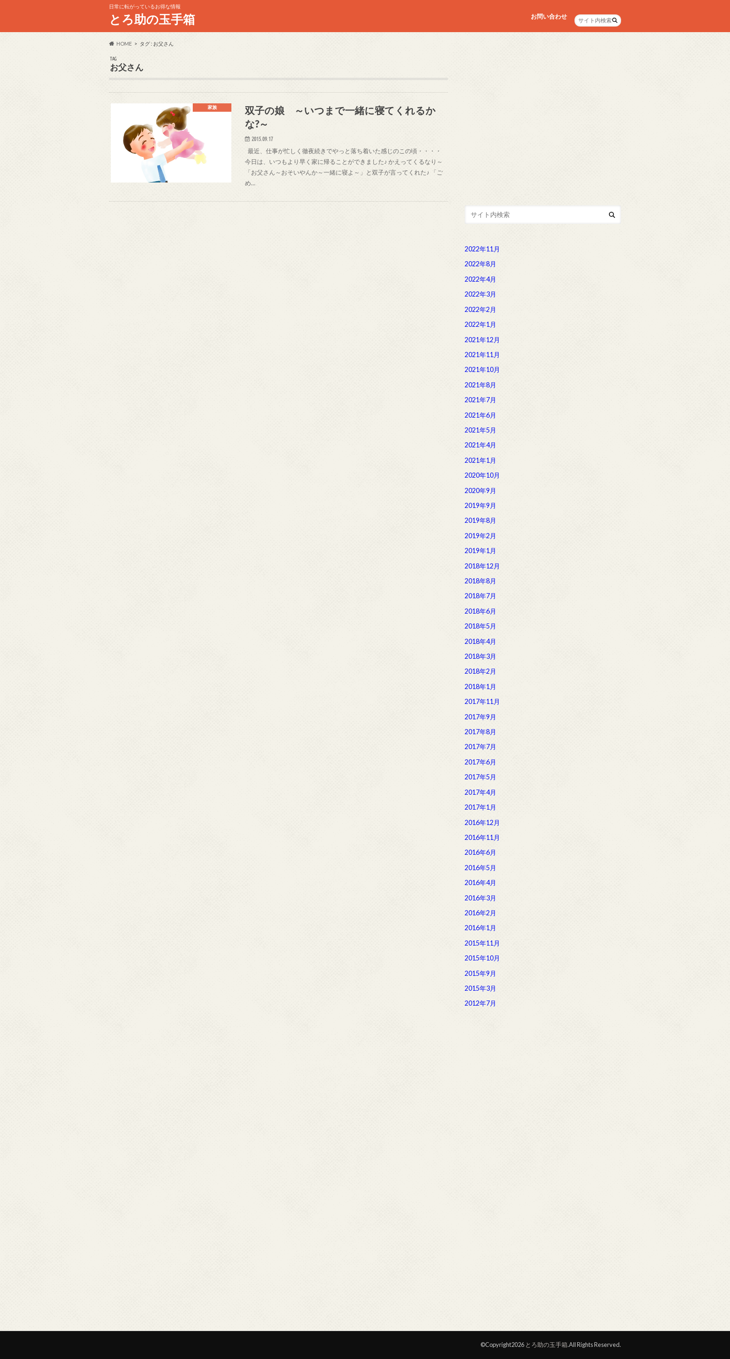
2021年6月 (480, 415)
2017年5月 (480, 777)
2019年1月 (480, 550)
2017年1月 (480, 807)
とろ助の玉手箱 (152, 19)
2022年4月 (480, 279)
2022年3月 (480, 294)
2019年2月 (480, 536)
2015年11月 (482, 943)
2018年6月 (480, 611)
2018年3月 (480, 656)
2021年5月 (480, 430)
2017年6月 (480, 762)
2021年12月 (482, 340)
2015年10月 (482, 958)
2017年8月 (480, 732)
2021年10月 (482, 369)
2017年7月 (480, 746)
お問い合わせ (549, 16)
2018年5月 (480, 626)
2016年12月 (482, 822)
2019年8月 (480, 520)
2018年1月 (480, 686)
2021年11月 (482, 354)
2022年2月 (480, 309)
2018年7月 (480, 596)
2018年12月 (482, 566)
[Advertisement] (543, 121)
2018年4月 (480, 641)
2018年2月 (480, 671)
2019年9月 (480, 505)
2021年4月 (480, 445)
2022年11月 (482, 249)
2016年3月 (480, 898)
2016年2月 (480, 913)
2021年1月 (480, 460)
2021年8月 (480, 385)
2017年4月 (480, 792)
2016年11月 (482, 837)
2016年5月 (480, 868)
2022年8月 (480, 264)
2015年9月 (480, 973)
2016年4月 (480, 882)
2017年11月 (482, 701)
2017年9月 (480, 717)
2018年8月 (480, 581)
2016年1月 (480, 928)
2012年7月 (480, 1003)
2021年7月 (480, 400)
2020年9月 (480, 490)
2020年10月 (482, 475)
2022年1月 (480, 324)
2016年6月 (480, 852)
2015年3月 (480, 988)
